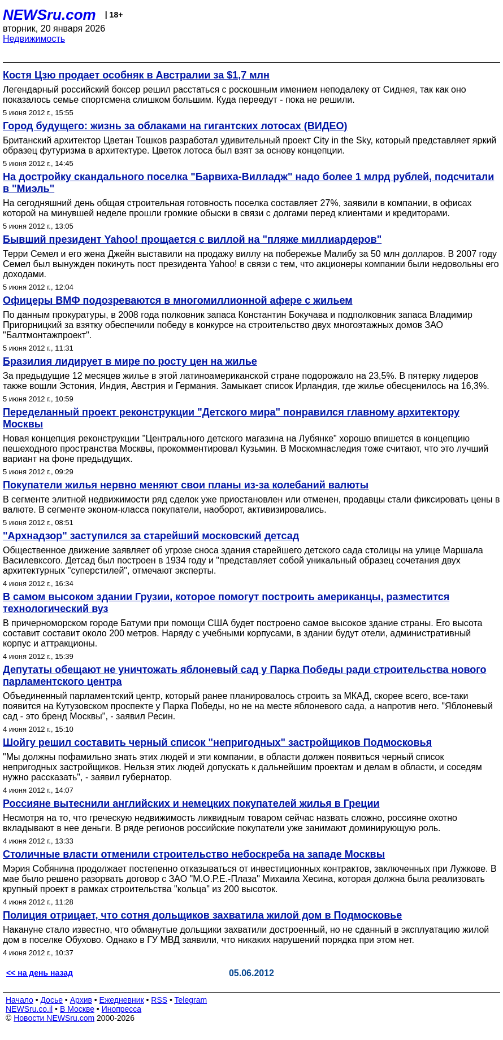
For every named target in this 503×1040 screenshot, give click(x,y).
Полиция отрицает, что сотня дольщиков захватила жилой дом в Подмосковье (202, 915)
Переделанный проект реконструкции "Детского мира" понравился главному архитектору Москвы (231, 418)
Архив (81, 999)
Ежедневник (121, 999)
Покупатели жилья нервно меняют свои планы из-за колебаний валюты (185, 485)
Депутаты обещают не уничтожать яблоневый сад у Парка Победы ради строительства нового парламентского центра (245, 675)
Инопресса (122, 1008)
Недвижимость (34, 38)
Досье (51, 999)
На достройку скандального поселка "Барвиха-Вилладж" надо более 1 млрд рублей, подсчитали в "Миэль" (248, 182)
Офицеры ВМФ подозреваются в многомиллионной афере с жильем (178, 300)
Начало (19, 999)
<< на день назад (39, 972)
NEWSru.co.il (29, 1008)
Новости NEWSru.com (54, 1017)
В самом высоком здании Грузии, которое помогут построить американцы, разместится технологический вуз (226, 602)
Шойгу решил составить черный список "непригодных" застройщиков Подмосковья (217, 742)
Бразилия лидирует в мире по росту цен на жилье (130, 361)
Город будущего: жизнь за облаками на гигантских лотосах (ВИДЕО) (175, 126)
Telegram (191, 999)
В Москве (77, 1008)
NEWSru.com (49, 14)
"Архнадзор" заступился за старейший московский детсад (151, 535)
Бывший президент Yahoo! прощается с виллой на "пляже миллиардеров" (192, 239)
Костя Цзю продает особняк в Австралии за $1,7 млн (136, 75)
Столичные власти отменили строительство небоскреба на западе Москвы (194, 854)
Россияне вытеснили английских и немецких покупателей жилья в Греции (191, 803)
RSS (159, 999)
